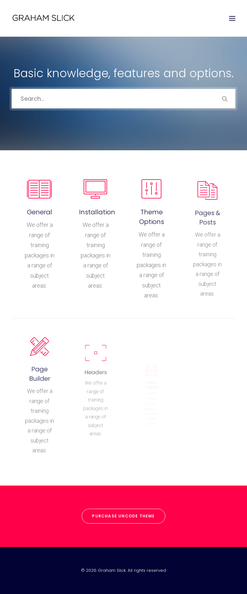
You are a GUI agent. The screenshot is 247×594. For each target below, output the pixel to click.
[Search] (123, 98)
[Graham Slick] (43, 18)
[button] (232, 18)
